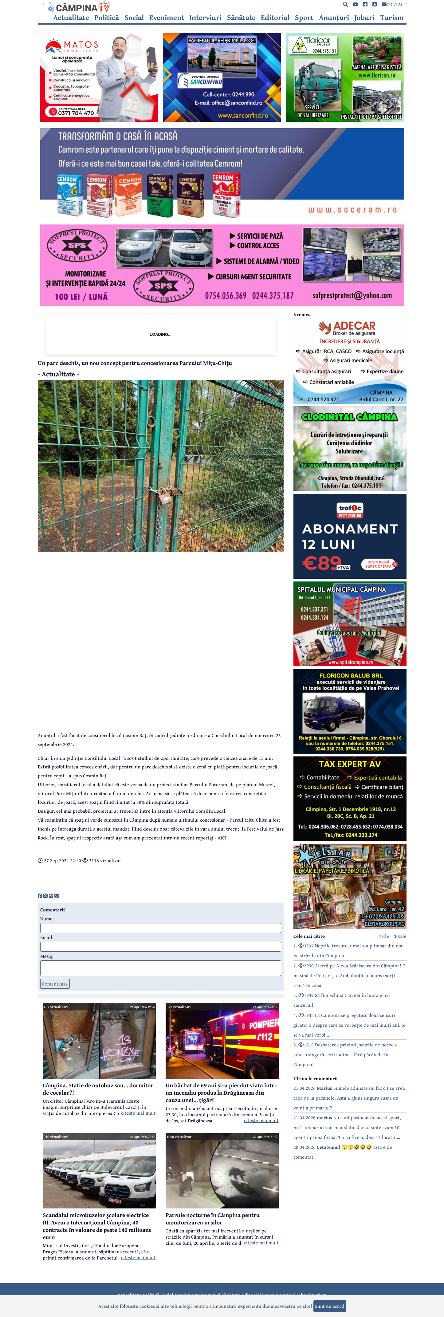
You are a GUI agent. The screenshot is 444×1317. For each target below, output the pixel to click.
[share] (40, 895)
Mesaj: (46, 956)
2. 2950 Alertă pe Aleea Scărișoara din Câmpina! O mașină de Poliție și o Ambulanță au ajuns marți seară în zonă (349, 975)
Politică (106, 17)
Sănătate (241, 17)
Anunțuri (334, 17)
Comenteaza (55, 983)
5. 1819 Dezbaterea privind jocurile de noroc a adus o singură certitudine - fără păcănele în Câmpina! (345, 1054)
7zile (384, 936)
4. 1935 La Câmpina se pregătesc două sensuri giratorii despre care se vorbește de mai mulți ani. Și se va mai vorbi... (349, 1024)
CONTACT (394, 4)
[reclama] (99, 120)
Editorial (275, 17)
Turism (392, 17)
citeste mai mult (138, 1113)
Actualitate (71, 17)
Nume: (47, 918)
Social (134, 17)
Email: (46, 937)
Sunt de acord (329, 1306)
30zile (400, 936)
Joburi (364, 17)
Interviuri (205, 17)
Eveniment (166, 17)
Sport (304, 17)
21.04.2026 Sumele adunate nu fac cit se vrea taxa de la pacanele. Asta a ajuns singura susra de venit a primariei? (349, 1097)
